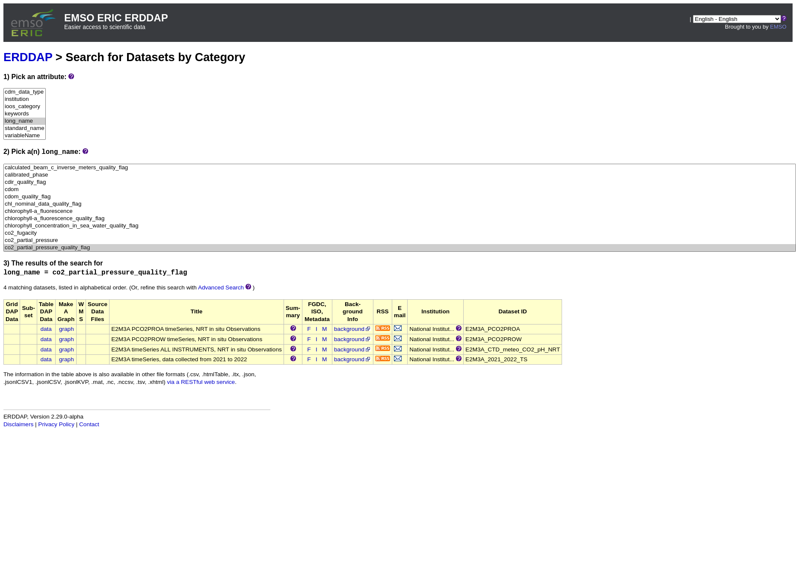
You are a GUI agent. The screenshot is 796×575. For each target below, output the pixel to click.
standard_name (24, 128)
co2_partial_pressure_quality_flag (400, 247)
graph (66, 329)
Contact (89, 424)
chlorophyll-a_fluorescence (400, 211)
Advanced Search (221, 287)
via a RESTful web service (201, 382)
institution (24, 99)
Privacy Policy (56, 424)
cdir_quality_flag (400, 182)
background (352, 329)
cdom (400, 189)
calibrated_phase (400, 175)
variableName (24, 135)
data (45, 329)
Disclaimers (18, 424)
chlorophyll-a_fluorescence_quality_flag (400, 218)
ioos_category (24, 106)
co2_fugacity (400, 233)
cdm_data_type (24, 92)
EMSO (778, 27)
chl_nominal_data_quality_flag (400, 204)
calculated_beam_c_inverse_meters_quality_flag (400, 167)
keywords (24, 114)
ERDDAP (27, 57)
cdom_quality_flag (400, 197)
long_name (24, 121)
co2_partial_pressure (400, 240)
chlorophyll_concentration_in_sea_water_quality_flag (400, 226)
